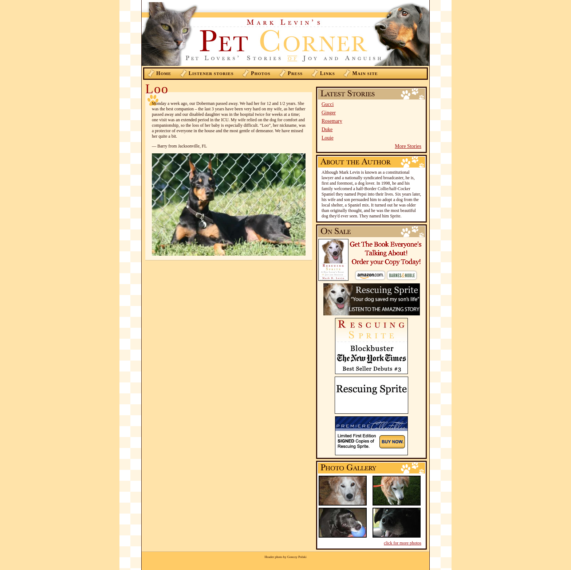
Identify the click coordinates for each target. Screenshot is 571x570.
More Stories (408, 146)
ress (295, 73)
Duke (327, 129)
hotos (261, 73)
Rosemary (332, 121)
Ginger (329, 112)
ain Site (365, 73)
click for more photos (402, 543)
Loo (157, 89)
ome (163, 73)
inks (327, 73)
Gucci (328, 104)
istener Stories (211, 73)
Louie (328, 138)
